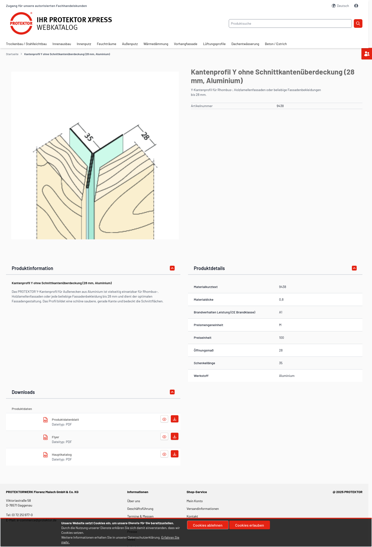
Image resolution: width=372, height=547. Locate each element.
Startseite (12, 54)
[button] (95, 155)
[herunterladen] (45, 419)
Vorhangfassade (185, 44)
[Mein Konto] (357, 5)
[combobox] (290, 23)
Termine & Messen (140, 516)
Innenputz (84, 44)
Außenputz (130, 44)
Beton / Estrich (276, 44)
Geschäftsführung (140, 509)
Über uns (134, 501)
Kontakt (192, 516)
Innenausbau (61, 44)
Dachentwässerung (245, 44)
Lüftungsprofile (214, 44)
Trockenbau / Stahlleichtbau (26, 44)
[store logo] (65, 23)
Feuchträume (106, 44)
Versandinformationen (203, 509)
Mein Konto (195, 501)
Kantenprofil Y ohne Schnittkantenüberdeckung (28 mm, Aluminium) (67, 54)
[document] (186, 533)
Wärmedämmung (155, 44)
